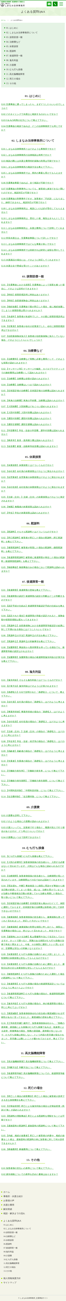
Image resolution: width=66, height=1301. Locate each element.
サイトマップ (9, 1282)
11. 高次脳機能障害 (15, 74)
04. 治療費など (13, 42)
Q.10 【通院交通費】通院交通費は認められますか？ (26, 424)
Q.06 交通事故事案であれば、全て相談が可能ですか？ (27, 183)
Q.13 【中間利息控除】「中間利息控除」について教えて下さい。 (33, 790)
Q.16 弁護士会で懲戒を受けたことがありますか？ (25, 266)
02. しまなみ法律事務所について (22, 32)
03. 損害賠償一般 (14, 37)
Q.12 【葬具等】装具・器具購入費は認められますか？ (27, 440)
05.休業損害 (9, 1240)
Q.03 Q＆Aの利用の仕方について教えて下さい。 (24, 120)
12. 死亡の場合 (13, 79)
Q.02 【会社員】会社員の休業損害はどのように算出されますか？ (33, 471)
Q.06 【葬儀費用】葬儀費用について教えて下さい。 (26, 1149)
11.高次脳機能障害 (12, 1263)
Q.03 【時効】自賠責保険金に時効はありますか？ (25, 300)
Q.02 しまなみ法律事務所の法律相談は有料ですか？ (26, 155)
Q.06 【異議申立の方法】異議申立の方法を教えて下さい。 (29, 635)
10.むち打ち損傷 (11, 1259)
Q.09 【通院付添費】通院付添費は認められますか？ (26, 418)
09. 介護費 (11, 65)
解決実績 (7, 1209)
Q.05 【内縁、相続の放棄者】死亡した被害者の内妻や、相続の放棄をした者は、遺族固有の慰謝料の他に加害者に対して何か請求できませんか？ (33, 1139)
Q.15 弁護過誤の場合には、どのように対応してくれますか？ (30, 260)
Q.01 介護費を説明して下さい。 (16, 815)
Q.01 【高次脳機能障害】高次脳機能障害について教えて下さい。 (33, 1061)
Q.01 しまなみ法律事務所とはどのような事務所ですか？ (28, 149)
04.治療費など (10, 1236)
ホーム (3, 20)
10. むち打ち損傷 (14, 69)
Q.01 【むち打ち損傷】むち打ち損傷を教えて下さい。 (27, 856)
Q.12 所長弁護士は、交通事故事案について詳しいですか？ (29, 238)
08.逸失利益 (9, 1252)
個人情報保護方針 (12, 1278)
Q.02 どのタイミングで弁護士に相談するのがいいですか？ (29, 114)
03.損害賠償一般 (11, 1232)
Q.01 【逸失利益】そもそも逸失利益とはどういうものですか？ (31, 680)
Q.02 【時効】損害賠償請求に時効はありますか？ (25, 294)
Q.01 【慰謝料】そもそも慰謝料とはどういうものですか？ (29, 532)
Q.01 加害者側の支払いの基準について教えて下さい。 (27, 1168)
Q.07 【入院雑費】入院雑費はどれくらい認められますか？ (29, 406)
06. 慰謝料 (11, 51)
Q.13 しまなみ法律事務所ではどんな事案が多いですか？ (28, 244)
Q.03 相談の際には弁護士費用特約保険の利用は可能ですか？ (30, 161)
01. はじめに (12, 28)
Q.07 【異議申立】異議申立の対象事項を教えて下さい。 (28, 641)
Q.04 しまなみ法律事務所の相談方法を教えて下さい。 (27, 167)
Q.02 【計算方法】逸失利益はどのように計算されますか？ (29, 686)
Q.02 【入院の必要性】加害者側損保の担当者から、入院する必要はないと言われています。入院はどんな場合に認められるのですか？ (33, 866)
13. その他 (11, 83)
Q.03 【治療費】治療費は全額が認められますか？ (25, 378)
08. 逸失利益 (12, 60)
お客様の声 (8, 1200)
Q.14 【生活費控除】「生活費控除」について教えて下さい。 (30, 796)
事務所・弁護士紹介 (13, 1196)
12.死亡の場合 (10, 1267)
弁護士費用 (8, 1205)
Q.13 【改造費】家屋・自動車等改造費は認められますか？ (29, 446)
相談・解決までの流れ (14, 1213)
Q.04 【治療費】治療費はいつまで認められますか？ (26, 385)
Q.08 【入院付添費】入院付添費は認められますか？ (26, 412)
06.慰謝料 (8, 1244)
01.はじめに (9, 1225)
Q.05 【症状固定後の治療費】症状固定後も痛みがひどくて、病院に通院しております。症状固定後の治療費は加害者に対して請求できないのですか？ (33, 907)
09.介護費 (8, 1256)
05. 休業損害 (12, 46)
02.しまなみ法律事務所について (17, 1229)
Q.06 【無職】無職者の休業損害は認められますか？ (26, 507)
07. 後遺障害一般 (14, 55)
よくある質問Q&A (12, 1221)
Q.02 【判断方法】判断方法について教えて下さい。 (26, 1067)
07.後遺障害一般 (11, 1248)
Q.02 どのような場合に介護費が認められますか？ (25, 821)
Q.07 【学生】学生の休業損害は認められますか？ (25, 513)
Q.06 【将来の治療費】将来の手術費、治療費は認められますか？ (33, 400)
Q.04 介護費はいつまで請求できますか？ (21, 837)
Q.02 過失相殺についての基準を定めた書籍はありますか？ (29, 1174)
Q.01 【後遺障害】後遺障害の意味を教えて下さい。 (26, 590)
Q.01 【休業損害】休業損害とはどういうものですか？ (27, 465)
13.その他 (8, 1271)
